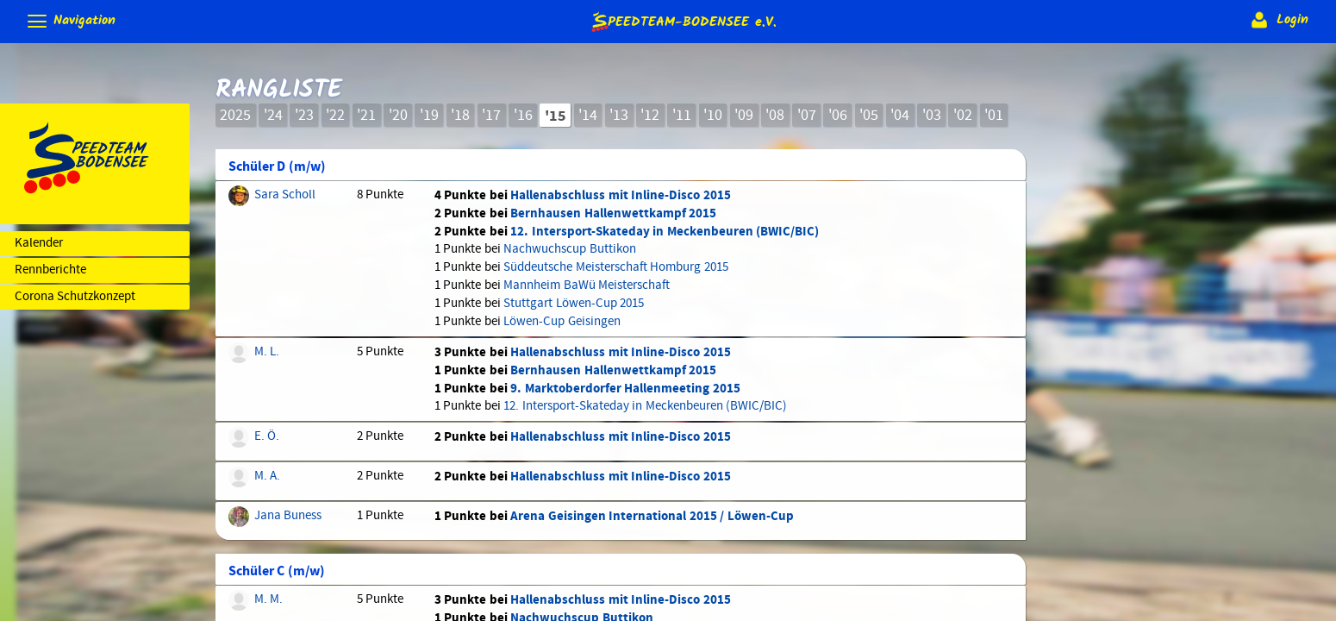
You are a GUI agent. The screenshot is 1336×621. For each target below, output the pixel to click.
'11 (681, 115)
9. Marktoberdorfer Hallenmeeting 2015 (625, 389)
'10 (712, 115)
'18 (460, 115)
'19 (429, 115)
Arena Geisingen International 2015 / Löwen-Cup (651, 516)
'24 (273, 115)
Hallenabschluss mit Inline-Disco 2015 (620, 195)
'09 (743, 115)
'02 (962, 115)
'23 (304, 115)
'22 (335, 115)
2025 (235, 115)
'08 (774, 115)
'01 (993, 115)
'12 (649, 115)
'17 (491, 115)
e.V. (683, 21)
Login (1277, 20)
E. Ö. (266, 436)
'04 (899, 115)
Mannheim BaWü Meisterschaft (586, 285)
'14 (587, 115)
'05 (868, 115)
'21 (366, 115)
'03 (931, 115)
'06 (837, 115)
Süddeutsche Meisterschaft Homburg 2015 (615, 267)
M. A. (267, 476)
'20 (398, 115)
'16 (523, 115)
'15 (555, 116)
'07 (806, 115)
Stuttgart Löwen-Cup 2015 (573, 303)
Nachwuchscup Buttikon (569, 249)
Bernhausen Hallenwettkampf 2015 (613, 213)
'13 (618, 115)
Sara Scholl (284, 195)
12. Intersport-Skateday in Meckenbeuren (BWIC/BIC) (664, 232)
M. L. (266, 352)
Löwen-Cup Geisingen (561, 321)
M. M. (268, 599)
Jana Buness (288, 515)
